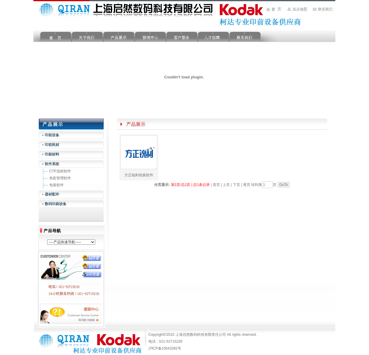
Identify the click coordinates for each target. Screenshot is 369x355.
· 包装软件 (55, 185)
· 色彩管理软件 (59, 178)
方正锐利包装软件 (138, 175)
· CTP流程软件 (59, 171)
